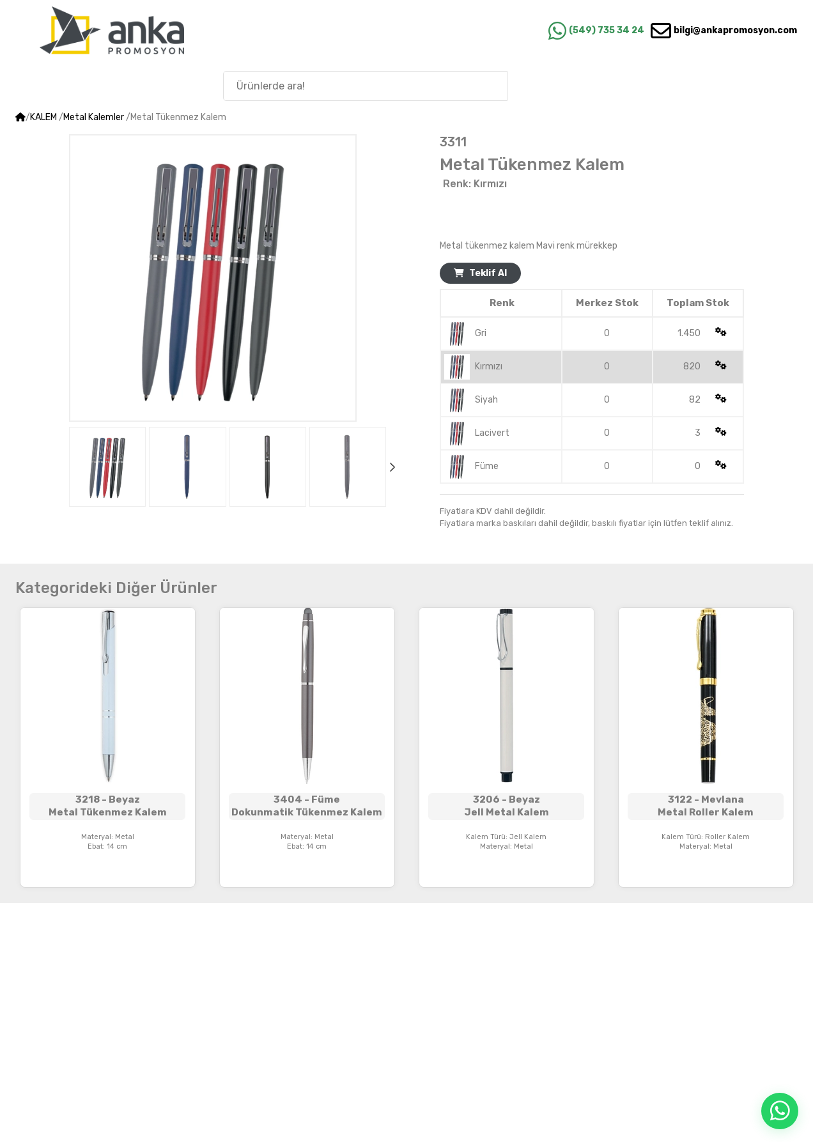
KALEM (43, 117)
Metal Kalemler (93, 117)
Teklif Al (480, 273)
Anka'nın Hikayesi (729, 85)
